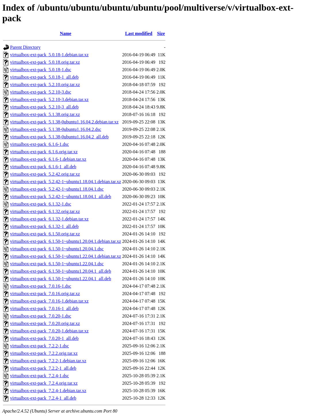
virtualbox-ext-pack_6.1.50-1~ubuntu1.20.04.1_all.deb (60, 271)
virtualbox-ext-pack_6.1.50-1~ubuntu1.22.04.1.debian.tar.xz (65, 256)
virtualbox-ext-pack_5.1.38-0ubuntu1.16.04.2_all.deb (59, 136)
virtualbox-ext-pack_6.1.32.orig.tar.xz (45, 211)
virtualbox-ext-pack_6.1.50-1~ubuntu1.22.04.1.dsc (57, 263)
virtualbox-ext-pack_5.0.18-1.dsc (40, 69)
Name (65, 33)
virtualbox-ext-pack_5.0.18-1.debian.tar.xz (49, 54)
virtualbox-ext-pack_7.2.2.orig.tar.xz (44, 353)
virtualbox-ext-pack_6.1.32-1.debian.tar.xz (49, 218)
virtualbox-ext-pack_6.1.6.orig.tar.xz (44, 151)
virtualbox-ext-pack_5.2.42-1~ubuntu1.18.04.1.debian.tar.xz (65, 181)
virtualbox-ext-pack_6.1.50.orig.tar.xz (45, 233)
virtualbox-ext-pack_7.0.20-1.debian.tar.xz (49, 330)
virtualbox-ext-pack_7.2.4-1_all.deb (43, 398)
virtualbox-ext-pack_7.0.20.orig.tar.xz (45, 323)
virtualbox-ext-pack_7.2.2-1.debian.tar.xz (48, 360)
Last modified (139, 33)
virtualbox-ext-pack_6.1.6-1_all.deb (43, 166)
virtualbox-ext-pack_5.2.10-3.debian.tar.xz (49, 99)
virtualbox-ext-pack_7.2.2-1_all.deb (43, 368)
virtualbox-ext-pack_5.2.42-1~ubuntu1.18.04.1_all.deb (60, 196)
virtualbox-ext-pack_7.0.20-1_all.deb (44, 338)
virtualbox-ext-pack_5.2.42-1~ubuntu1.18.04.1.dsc (57, 189)
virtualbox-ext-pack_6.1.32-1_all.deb (44, 226)
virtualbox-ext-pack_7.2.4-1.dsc (39, 375)
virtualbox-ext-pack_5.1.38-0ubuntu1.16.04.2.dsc (55, 129)
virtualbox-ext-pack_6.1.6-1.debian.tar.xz (48, 159)
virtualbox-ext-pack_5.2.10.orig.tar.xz (45, 84)
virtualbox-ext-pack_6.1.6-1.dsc (39, 144)
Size (161, 33)
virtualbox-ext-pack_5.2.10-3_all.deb (44, 107)
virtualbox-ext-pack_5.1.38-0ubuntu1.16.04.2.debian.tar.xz (64, 121)
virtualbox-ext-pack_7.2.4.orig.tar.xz (44, 383)
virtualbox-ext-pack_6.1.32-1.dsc (40, 204)
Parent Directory (25, 47)
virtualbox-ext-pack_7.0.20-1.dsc (40, 316)
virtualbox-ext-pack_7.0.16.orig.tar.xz (45, 293)
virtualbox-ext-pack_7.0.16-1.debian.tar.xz (49, 301)
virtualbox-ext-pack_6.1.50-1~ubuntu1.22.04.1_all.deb (60, 278)
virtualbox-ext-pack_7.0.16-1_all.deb (44, 308)
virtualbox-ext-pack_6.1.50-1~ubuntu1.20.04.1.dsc (57, 248)
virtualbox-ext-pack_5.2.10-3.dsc (40, 92)
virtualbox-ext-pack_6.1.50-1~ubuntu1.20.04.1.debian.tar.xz (65, 241)
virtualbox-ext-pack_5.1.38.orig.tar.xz (45, 114)
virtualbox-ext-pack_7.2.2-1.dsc (39, 345)
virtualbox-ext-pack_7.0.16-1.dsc (40, 286)
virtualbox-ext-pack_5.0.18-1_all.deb (44, 77)
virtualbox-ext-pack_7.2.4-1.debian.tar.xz (48, 390)
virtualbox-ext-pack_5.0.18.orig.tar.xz (45, 62)
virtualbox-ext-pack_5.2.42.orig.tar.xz (45, 174)
